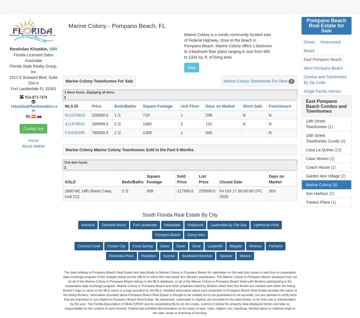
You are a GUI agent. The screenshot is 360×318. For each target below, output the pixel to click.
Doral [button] (196, 246)
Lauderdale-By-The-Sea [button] (228, 225)
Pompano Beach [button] (167, 235)
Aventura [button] (88, 225)
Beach (309, 50)
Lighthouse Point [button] (266, 225)
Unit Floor (190, 106)
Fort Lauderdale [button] (145, 225)
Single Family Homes (322, 91)
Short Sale (252, 106)
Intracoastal (330, 42)
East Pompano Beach (323, 59)
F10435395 (75, 132)
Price (97, 106)
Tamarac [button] (225, 256)
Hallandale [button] (172, 225)
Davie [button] (180, 246)
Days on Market (220, 106)
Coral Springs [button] (143, 246)
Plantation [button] (148, 256)
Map (191, 67)
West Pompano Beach (323, 68)
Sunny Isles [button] (196, 235)
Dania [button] (164, 246)
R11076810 (75, 115)
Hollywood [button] (195, 225)
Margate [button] (236, 246)
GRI (52, 48)
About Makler (33, 146)
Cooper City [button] (116, 246)
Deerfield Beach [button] (114, 225)
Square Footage (158, 106)
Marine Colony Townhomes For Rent (255, 81)
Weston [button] (245, 256)
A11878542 (75, 124)
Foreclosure (280, 106)
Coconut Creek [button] (89, 246)
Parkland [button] (275, 246)
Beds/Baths (125, 106)
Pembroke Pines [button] (121, 256)
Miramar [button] (255, 246)
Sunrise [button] (169, 256)
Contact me (33, 128)
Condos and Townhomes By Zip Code (325, 80)
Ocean (309, 42)
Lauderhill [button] (215, 246)
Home (33, 140)
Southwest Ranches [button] (197, 256)
